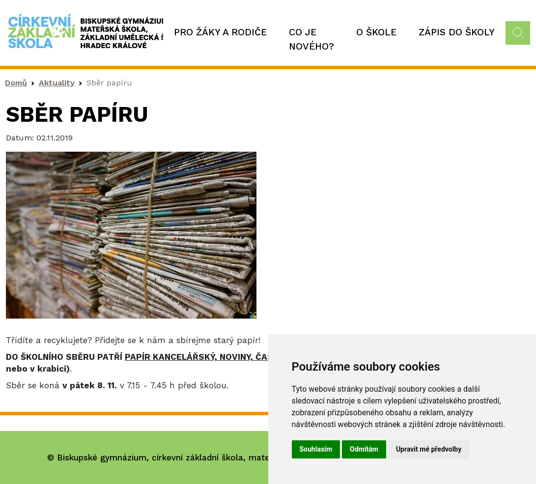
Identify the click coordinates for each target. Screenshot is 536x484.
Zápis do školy (457, 32)
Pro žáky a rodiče (220, 32)
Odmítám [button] (364, 449)
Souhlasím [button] (316, 449)
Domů (16, 82)
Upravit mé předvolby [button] (428, 449)
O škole (376, 32)
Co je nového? (311, 39)
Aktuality (57, 82)
